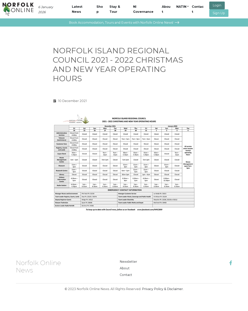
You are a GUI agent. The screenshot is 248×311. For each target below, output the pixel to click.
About (125, 268)
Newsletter (128, 261)
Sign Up (219, 13)
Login (217, 5)
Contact (126, 275)
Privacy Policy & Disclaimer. (162, 289)
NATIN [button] (181, 7)
